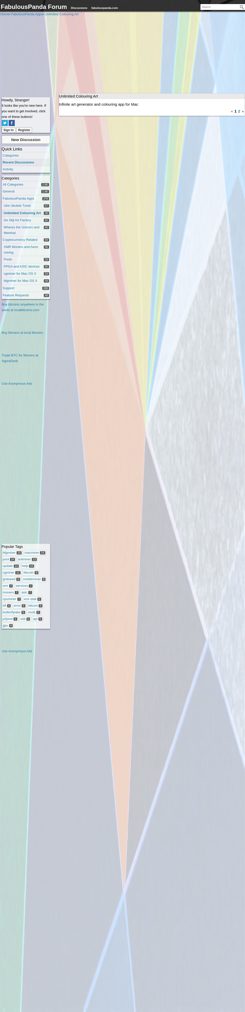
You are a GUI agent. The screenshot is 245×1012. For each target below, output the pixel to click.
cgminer (12, 572)
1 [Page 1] (235, 111)
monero (11, 592)
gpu (8, 625)
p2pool (10, 619)
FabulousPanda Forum (34, 6)
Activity (8, 169)
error (19, 605)
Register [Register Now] (24, 130)
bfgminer (12, 552)
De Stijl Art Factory (17, 220)
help (28, 566)
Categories (11, 155)
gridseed (11, 579)
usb (25, 619)
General (9, 191)
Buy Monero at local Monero (22, 333)
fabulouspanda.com (104, 7)
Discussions (79, 7)
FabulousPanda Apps (18, 198)
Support (9, 288)
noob (34, 612)
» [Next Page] (243, 111)
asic (26, 592)
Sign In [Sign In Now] (9, 130)
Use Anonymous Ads (17, 383)
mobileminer (34, 579)
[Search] (242, 7)
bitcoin (35, 605)
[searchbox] (222, 7)
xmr (8, 586)
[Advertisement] (123, 55)
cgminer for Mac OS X (20, 273)
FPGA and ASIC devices (22, 266)
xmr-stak (32, 599)
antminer (27, 559)
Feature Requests (16, 295)
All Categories (13, 184)
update (11, 566)
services (24, 586)
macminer (35, 552)
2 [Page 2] (239, 111)
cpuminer (12, 599)
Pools (8, 259)
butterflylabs (14, 612)
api (37, 619)
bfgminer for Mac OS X (20, 281)
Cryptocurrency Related (20, 240)
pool (9, 559)
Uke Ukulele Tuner (17, 205)
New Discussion (25, 139)
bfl (7, 605)
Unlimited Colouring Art (22, 213)
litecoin (30, 572)
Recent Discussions (18, 162)
